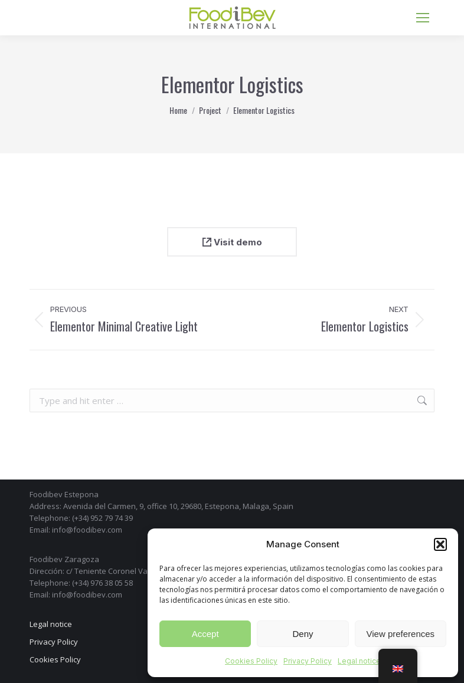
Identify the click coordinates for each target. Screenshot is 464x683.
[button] (440, 544)
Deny (302, 634)
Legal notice (359, 660)
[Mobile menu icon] (422, 17)
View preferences (401, 634)
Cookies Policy (251, 660)
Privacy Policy (307, 660)
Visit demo (232, 242)
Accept (205, 634)
